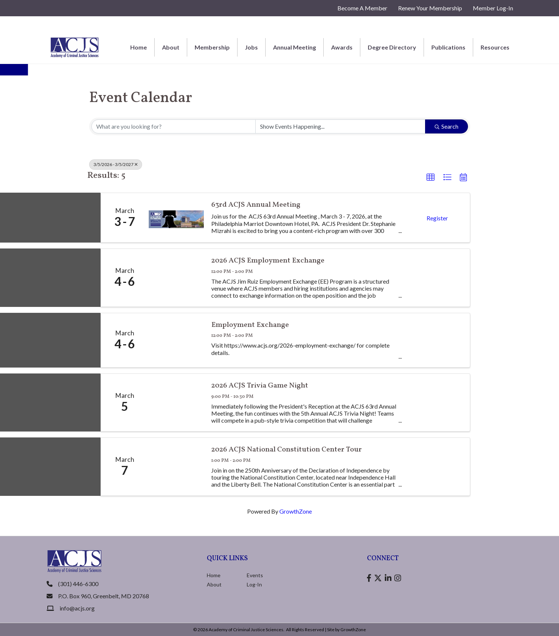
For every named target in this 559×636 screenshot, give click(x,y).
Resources (495, 47)
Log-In (254, 584)
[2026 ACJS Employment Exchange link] (176, 277)
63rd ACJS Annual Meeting (255, 205)
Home (138, 47)
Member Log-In (493, 7)
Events (255, 575)
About (170, 47)
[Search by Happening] (340, 126)
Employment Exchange (250, 325)
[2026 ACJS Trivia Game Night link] (176, 402)
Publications (448, 47)
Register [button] (437, 217)
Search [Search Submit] (446, 126)
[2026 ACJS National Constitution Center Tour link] (176, 466)
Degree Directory (392, 47)
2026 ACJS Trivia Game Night (259, 385)
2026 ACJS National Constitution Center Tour (286, 449)
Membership (212, 47)
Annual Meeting (294, 47)
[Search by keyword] (173, 126)
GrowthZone (295, 511)
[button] (430, 177)
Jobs (251, 47)
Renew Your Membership (430, 7)
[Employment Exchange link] (176, 340)
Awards (342, 47)
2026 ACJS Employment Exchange (267, 260)
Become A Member (362, 7)
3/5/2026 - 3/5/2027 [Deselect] (116, 164)
